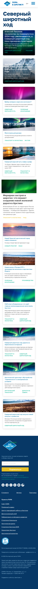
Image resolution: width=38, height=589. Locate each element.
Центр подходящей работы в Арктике (15, 510)
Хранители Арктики (9, 530)
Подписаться (15, 469)
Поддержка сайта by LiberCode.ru (12, 577)
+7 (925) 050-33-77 (18, 573)
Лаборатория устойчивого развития (14, 517)
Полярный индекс (8, 507)
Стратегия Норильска (9, 520)
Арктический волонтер (10, 533)
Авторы (19, 492)
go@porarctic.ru (31, 552)
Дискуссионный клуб (9, 514)
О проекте (5, 492)
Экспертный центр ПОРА (13, 556)
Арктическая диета (8, 523)
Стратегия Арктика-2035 (10, 527)
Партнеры (32, 492)
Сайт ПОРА (5, 504)
